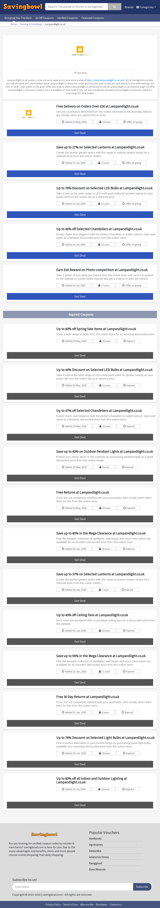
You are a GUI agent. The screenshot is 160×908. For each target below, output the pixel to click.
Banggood (95, 863)
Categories (145, 7)
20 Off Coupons (44, 18)
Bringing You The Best (18, 18)
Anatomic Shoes (99, 857)
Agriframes (96, 844)
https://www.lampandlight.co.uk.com (106, 80)
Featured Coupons (92, 18)
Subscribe (142, 886)
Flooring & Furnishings (32, 24)
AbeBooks (95, 838)
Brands (129, 7)
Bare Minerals (97, 869)
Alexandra (95, 851)
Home (15, 24)
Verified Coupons (67, 18)
